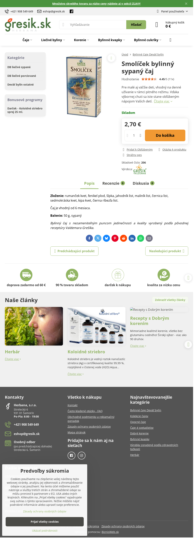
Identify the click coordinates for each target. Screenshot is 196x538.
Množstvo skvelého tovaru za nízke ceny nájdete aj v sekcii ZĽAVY (96, 3)
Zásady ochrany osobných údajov (123, 526)
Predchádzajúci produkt (74, 251)
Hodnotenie (130, 79)
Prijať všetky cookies (45, 521)
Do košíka (165, 135)
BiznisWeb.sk (110, 532)
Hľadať (136, 25)
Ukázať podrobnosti (44, 530)
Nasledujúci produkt (166, 251)
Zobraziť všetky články (170, 300)
